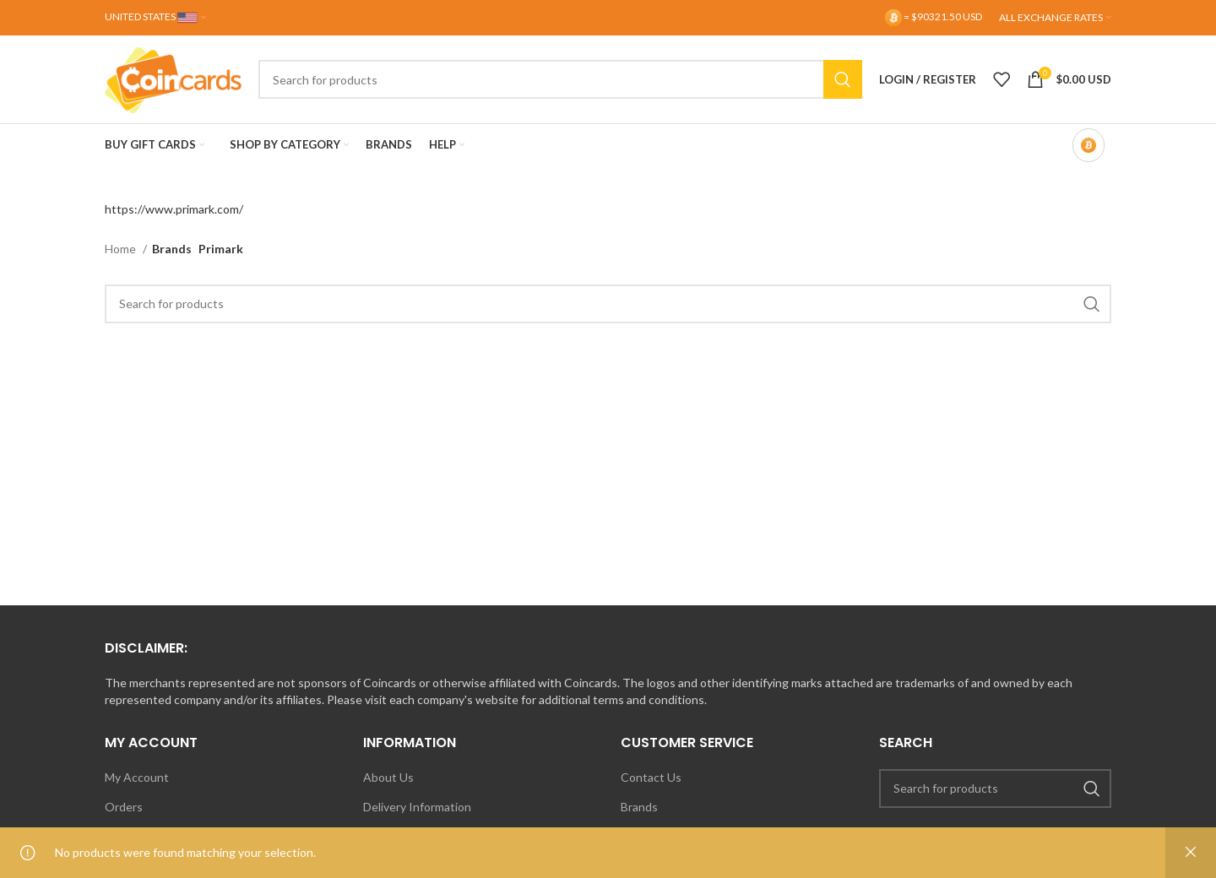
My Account (137, 777)
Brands (639, 806)
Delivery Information (417, 806)
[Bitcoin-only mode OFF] (1088, 145)
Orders (124, 806)
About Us (388, 777)
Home (121, 248)
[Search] (560, 79)
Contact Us (651, 777)
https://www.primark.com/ (174, 209)
